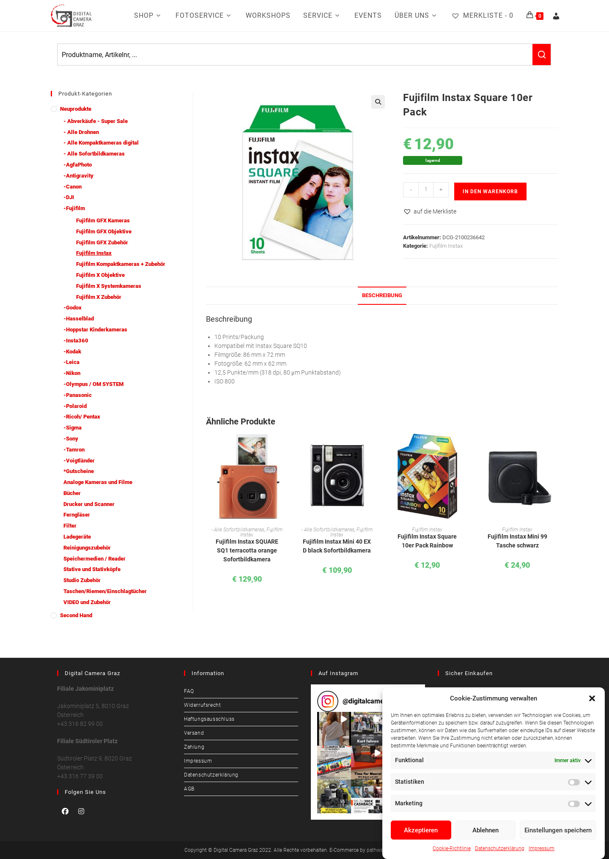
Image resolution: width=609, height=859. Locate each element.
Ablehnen (485, 830)
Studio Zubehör (82, 580)
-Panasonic (77, 395)
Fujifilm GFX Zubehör (102, 242)
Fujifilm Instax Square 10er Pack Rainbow (427, 541)
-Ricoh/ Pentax (81, 416)
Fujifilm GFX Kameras (103, 220)
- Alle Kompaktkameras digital (101, 143)
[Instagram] (81, 811)
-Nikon (71, 373)
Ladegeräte (77, 536)
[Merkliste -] (482, 15)
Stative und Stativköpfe (92, 569)
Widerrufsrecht (202, 705)
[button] (592, 698)
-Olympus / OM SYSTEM (93, 384)
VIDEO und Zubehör (87, 602)
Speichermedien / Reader (94, 558)
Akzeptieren (421, 830)
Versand (194, 733)
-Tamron (74, 449)
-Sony (70, 438)
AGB (189, 789)
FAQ (189, 691)
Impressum (541, 848)
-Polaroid (75, 406)
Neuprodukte (75, 109)
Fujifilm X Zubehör (98, 297)
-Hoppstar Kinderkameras (95, 329)
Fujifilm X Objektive (100, 275)
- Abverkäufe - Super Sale (95, 121)
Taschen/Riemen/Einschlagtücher (105, 591)
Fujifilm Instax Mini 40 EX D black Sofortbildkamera (337, 546)
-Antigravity (78, 175)
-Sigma (72, 427)
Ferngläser (76, 515)
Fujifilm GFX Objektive (104, 231)
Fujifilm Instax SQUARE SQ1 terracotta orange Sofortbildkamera (247, 550)
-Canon (72, 186)
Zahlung (194, 747)
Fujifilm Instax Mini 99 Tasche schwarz (517, 541)
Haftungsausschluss (209, 719)
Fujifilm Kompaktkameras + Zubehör (120, 264)
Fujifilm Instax (446, 246)
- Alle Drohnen (81, 132)
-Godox (72, 307)
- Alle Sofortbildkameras (237, 530)
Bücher (72, 493)
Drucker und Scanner (89, 504)
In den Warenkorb (490, 191)
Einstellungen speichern (558, 830)
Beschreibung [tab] (382, 295)
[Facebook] (65, 811)
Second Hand (76, 615)
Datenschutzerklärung (499, 848)
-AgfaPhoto (77, 164)
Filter (70, 526)
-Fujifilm (74, 208)
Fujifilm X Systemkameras (108, 286)
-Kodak (72, 351)
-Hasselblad (78, 318)
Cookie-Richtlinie (452, 848)
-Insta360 (75, 340)
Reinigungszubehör (87, 547)
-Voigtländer (79, 460)
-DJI (68, 197)
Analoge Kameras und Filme (97, 482)
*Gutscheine (78, 471)
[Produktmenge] (425, 189)
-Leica (71, 362)
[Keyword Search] (295, 54)
